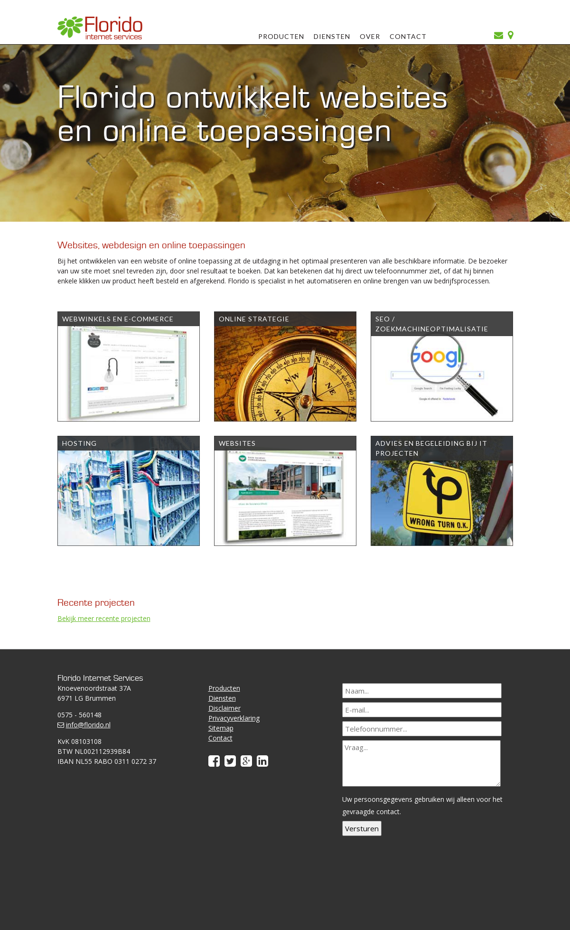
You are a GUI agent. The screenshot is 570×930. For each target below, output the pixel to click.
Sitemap (221, 728)
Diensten (332, 36)
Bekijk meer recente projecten (103, 618)
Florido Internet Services (100, 27)
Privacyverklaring (234, 718)
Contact (408, 36)
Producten (281, 36)
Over (370, 36)
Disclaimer (224, 708)
